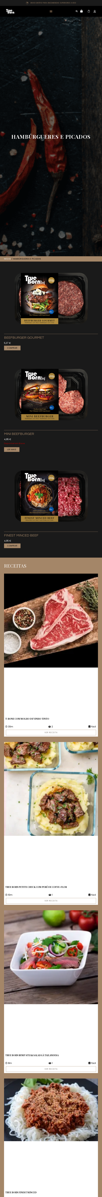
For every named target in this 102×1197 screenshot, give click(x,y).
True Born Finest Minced (21, 1192)
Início (7, 258)
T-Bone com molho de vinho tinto (27, 719)
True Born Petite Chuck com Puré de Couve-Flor (36, 887)
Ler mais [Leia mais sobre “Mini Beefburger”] (11, 449)
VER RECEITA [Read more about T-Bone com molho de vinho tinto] (50, 732)
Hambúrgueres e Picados (50, 136)
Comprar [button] (12, 348)
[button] (51, 11)
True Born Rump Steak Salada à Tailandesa (32, 1055)
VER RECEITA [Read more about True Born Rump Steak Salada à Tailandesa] (50, 1069)
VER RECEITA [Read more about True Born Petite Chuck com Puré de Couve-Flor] (50, 900)
